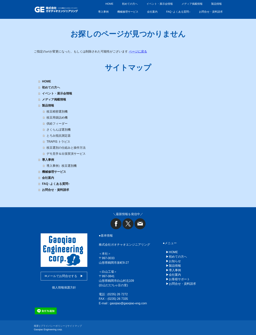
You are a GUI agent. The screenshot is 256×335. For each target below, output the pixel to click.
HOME (109, 3)
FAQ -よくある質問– (178, 11)
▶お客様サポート (178, 279)
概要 (36, 325)
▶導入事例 (173, 270)
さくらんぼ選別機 (58, 129)
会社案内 (152, 11)
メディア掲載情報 (192, 3)
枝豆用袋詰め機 (57, 117)
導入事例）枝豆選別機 (61, 165)
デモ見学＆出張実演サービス (66, 153)
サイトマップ (74, 325)
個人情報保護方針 (64, 287)
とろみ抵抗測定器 (58, 135)
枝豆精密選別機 (57, 111)
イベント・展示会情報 (159, 3)
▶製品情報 (173, 265)
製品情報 (216, 3)
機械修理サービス (127, 11)
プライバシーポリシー (53, 325)
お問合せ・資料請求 (211, 11)
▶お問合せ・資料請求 (181, 283)
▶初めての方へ (176, 256)
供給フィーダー (57, 123)
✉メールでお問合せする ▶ (64, 276)
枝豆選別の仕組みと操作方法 (66, 147)
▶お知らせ (173, 261)
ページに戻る (138, 51)
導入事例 (103, 11)
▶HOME (172, 252)
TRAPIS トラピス (58, 141)
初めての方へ (130, 3)
